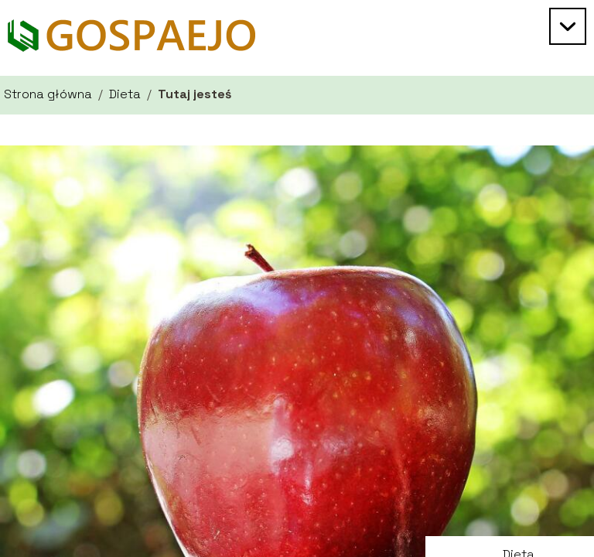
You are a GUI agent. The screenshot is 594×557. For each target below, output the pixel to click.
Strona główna (48, 94)
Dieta (125, 94)
